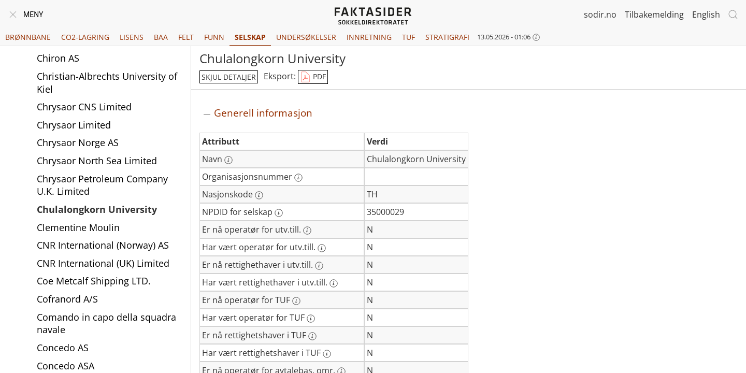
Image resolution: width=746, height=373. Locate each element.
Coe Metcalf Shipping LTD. (94, 281)
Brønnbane (28, 37)
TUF (408, 37)
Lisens (132, 37)
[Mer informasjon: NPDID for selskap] (279, 213)
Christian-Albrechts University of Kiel (107, 82)
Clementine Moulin (78, 227)
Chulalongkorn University (97, 209)
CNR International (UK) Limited (103, 263)
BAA (161, 37)
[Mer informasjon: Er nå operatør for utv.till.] (307, 230)
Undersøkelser (306, 37)
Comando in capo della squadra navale (106, 323)
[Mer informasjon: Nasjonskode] (259, 195)
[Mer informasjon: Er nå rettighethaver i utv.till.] (319, 266)
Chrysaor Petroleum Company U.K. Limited (102, 185)
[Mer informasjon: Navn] (228, 160)
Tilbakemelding (654, 14)
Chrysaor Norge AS (78, 142)
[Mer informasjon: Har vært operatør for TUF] (311, 318)
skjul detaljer (229, 77)
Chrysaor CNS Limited (84, 107)
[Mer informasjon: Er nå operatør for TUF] (296, 301)
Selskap (250, 37)
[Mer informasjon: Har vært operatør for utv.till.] (322, 248)
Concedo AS (63, 347)
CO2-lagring (85, 37)
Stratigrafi (447, 37)
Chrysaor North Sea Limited (97, 160)
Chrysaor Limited (74, 125)
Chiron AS (58, 58)
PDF (313, 77)
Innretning (369, 37)
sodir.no (600, 14)
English (706, 14)
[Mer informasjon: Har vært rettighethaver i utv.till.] (333, 283)
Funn (214, 37)
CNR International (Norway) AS (103, 245)
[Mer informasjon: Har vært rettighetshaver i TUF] (327, 354)
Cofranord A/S (67, 299)
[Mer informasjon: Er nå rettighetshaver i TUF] (312, 336)
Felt (186, 37)
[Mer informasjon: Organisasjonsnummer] (298, 178)
